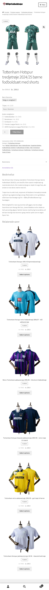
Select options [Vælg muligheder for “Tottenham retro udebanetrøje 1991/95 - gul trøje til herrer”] (25, 511)
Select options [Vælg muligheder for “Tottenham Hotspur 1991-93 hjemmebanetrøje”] (25, 274)
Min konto (8, 586)
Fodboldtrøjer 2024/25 (9, 148)
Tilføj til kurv (16, 132)
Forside (7, 12)
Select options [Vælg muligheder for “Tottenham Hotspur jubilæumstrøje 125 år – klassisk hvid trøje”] (25, 569)
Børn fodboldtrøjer (24, 145)
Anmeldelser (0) (7, 168)
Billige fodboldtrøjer (12, 145)
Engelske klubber (36, 145)
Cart (38, 585)
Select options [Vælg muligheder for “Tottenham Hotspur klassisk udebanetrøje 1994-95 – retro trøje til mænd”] (25, 453)
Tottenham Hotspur (27, 12)
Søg (24, 586)
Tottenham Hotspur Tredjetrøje (21, 150)
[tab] (24, 162)
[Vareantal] (5, 132)
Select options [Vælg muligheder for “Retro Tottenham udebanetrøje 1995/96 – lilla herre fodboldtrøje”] (25, 393)
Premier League (15, 12)
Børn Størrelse (7, 97)
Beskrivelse (6, 162)
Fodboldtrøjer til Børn (22, 148)
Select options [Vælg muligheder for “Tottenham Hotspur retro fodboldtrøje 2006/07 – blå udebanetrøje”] (25, 335)
